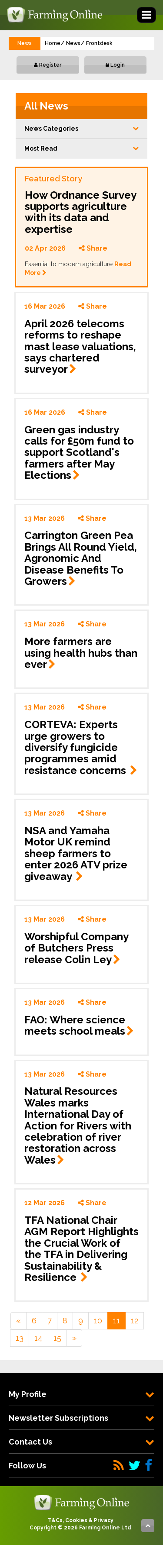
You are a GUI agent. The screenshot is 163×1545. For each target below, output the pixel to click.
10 (98, 1320)
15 (57, 1337)
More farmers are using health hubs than (80, 653)
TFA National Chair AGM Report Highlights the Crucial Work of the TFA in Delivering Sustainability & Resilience (81, 1249)
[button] (81, 129)
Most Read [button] (81, 148)
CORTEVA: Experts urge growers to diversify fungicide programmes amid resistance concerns (80, 747)
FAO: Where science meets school (79, 1025)
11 (116, 1320)
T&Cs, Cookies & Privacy (80, 1520)
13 (19, 1337)
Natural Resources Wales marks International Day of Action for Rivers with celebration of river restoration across (77, 1125)
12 (134, 1320)
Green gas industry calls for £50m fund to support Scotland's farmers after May (79, 452)
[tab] (81, 1394)
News (73, 43)
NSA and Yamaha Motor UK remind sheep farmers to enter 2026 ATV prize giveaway (75, 853)
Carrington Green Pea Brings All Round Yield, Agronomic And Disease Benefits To (80, 558)
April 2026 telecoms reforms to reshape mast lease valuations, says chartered (80, 346)
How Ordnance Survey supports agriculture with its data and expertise (80, 212)
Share (93, 248)
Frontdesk (99, 43)
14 (38, 1337)
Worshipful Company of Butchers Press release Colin (76, 948)
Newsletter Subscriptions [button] (81, 1418)
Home (52, 43)
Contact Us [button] (81, 1442)
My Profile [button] (81, 1394)
